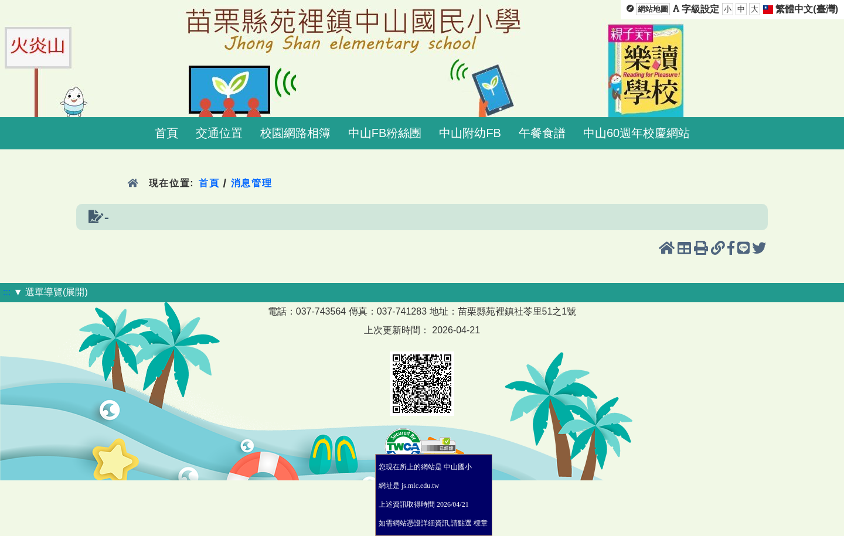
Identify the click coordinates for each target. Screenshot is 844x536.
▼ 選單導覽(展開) (50, 292)
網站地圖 (653, 9)
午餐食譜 (542, 133)
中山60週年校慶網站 (636, 133)
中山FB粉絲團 (385, 133)
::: (7, 292)
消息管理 (251, 183)
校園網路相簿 (295, 133)
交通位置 (219, 133)
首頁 (166, 133)
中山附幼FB (470, 133)
